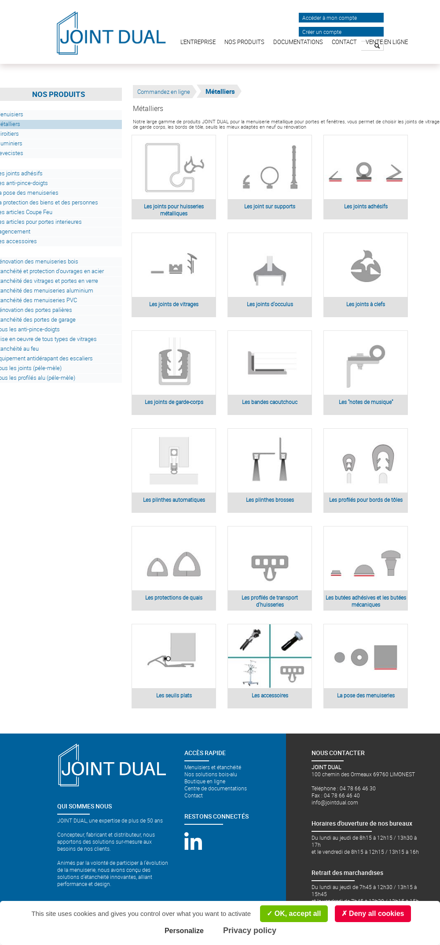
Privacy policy (249, 930)
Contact (193, 795)
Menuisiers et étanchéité (212, 767)
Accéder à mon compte (329, 17)
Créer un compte (321, 31)
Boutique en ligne (204, 781)
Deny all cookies (372, 913)
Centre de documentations (215, 788)
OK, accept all (294, 913)
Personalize (184, 930)
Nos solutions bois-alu (210, 774)
